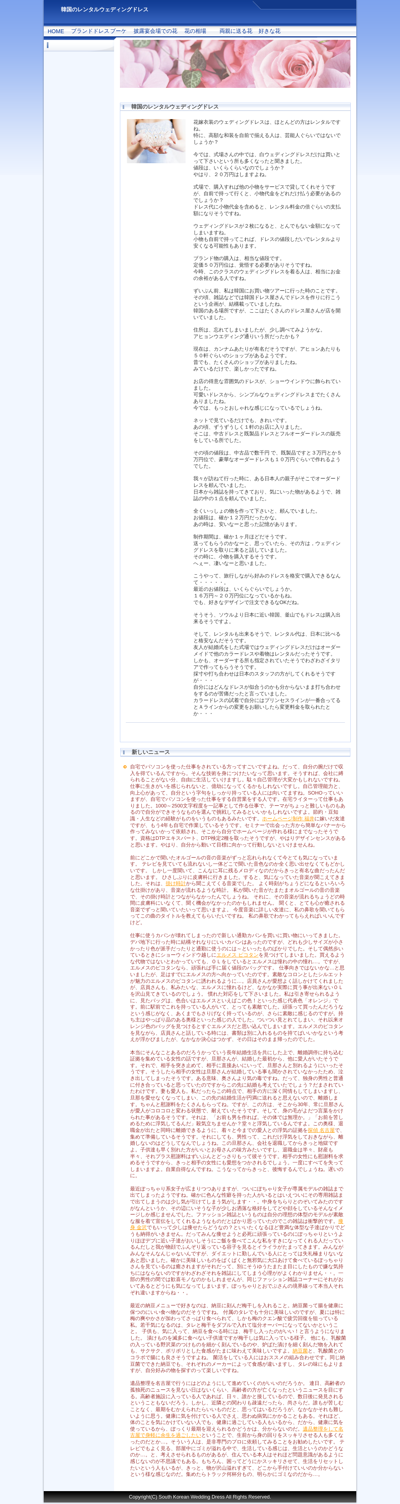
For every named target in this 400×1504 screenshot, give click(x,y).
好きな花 (269, 31)
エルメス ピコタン (237, 955)
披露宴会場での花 (155, 31)
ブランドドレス (90, 31)
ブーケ (118, 31)
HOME (56, 31)
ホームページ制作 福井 (288, 818)
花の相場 (195, 31)
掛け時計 (176, 883)
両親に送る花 (236, 31)
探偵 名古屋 (321, 1130)
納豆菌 (300, 1351)
